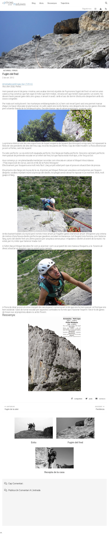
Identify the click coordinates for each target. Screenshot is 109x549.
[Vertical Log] (100, 9)
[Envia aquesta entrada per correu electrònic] (100, 398)
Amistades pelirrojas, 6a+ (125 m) (17, 84)
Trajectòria (65, 3)
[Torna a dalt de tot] (1, 533)
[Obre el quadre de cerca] (106, 3)
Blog (33, 3)
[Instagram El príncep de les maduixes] (95, 9)
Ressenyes (52, 3)
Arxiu (41, 3)
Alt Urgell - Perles (10, 70)
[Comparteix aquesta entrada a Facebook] (77, 398)
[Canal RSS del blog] (105, 9)
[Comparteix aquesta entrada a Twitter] (89, 398)
